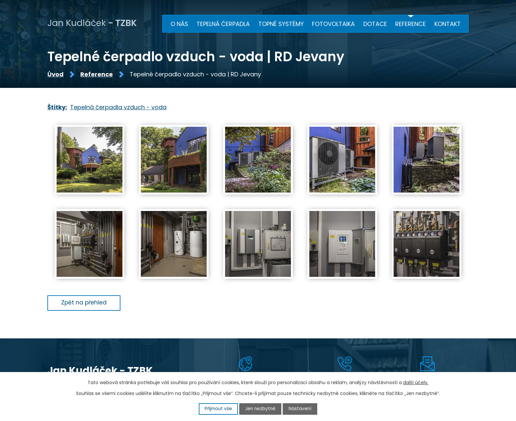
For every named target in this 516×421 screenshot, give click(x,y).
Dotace (375, 24)
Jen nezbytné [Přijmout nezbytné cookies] (260, 409)
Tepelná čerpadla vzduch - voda (118, 108)
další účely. (415, 382)
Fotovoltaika (333, 24)
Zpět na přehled (85, 304)
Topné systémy (281, 24)
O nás (179, 24)
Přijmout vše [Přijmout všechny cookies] (218, 409)
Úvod (55, 75)
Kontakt (447, 24)
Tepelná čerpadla (223, 24)
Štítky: (57, 108)
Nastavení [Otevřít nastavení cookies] (301, 409)
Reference (96, 75)
